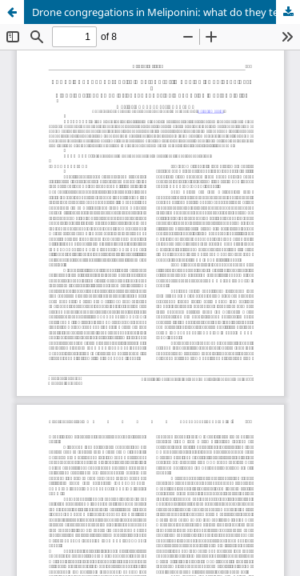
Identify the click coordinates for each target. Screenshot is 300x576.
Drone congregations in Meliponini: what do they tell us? (166, 12)
